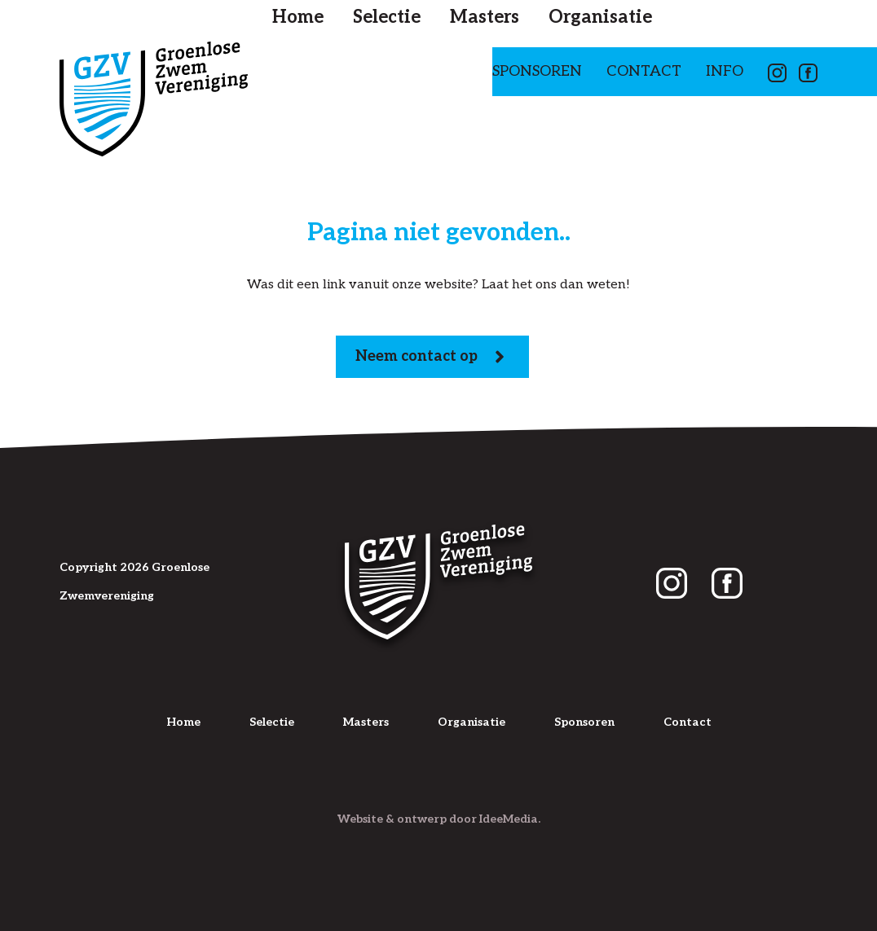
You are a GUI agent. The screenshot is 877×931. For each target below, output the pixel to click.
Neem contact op (432, 357)
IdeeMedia (508, 819)
